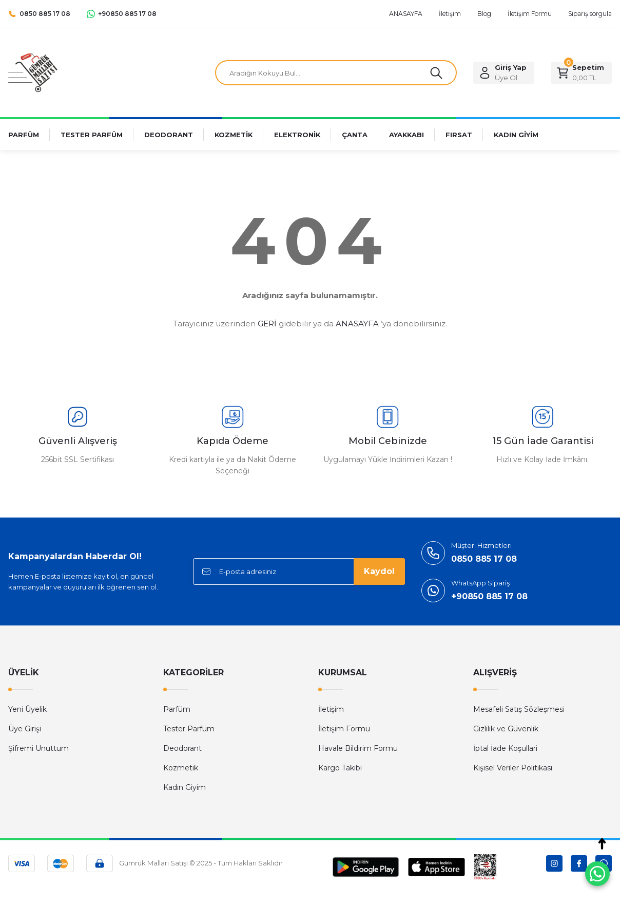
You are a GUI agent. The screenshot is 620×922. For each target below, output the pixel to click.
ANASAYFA (357, 323)
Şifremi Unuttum (38, 748)
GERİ (267, 323)
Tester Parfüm (189, 728)
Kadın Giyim (184, 787)
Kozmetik (180, 767)
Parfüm (176, 709)
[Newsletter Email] (299, 571)
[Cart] (581, 73)
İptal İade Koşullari (505, 748)
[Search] (336, 73)
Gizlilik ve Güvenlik (505, 728)
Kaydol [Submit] (379, 571)
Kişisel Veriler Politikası (512, 767)
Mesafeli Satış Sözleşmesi (519, 709)
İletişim (331, 709)
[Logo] (32, 72)
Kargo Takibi (340, 767)
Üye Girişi (24, 728)
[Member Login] (503, 73)
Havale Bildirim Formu (358, 748)
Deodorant (182, 748)
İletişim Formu (344, 728)
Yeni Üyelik (27, 709)
